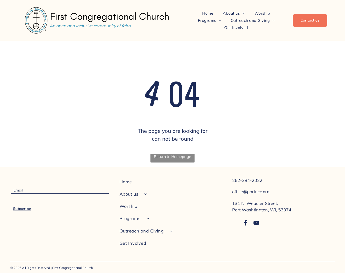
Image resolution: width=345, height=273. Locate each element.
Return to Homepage (172, 156)
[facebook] (245, 224)
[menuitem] (207, 13)
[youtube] (256, 224)
